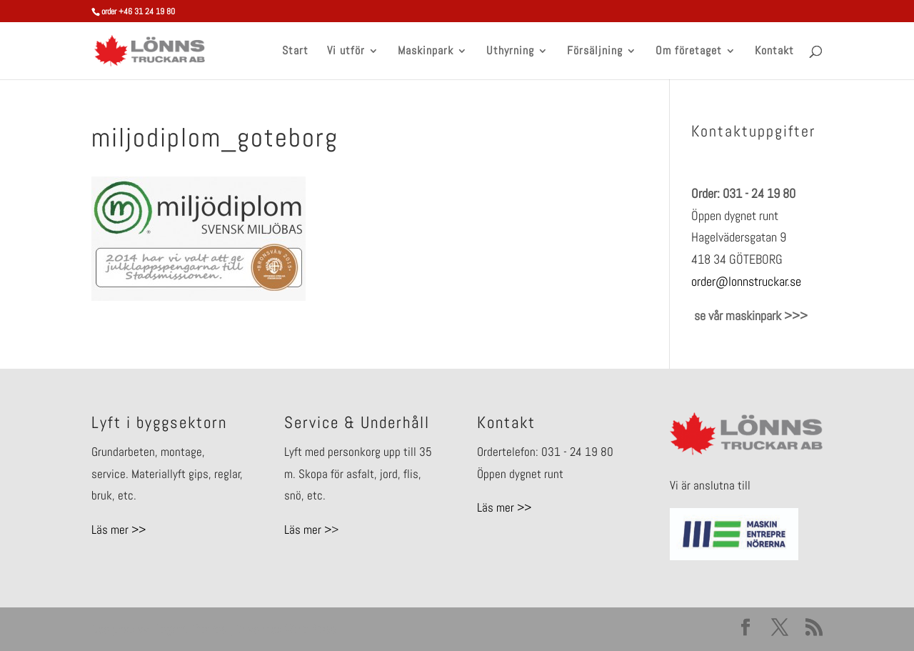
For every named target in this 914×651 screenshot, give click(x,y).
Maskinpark (425, 52)
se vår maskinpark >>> (749, 315)
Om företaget (689, 52)
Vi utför (346, 52)
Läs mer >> (118, 529)
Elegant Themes (189, 629)
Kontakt (774, 52)
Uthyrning (510, 52)
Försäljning (595, 52)
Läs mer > (307, 529)
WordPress (310, 629)
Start (295, 52)
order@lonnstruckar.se (746, 281)
